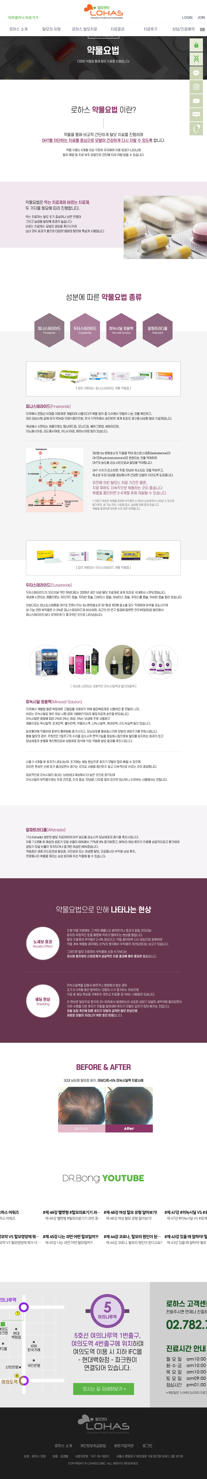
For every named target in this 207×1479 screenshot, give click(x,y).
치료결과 (117, 29)
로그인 (147, 1446)
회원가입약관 (124, 1446)
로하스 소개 (18, 29)
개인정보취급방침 (93, 1446)
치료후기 (150, 29)
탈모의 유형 (51, 29)
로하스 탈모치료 (84, 29)
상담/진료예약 (183, 29)
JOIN (201, 18)
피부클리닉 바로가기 (23, 18)
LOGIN (187, 18)
